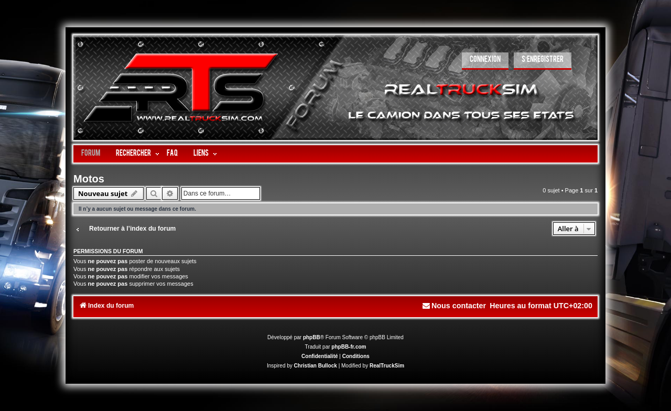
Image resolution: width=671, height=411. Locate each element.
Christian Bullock (315, 366)
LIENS (201, 153)
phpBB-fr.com (348, 347)
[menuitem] (485, 61)
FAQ (172, 153)
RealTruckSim (387, 366)
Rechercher (133, 153)
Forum (90, 153)
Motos (88, 179)
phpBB (311, 337)
